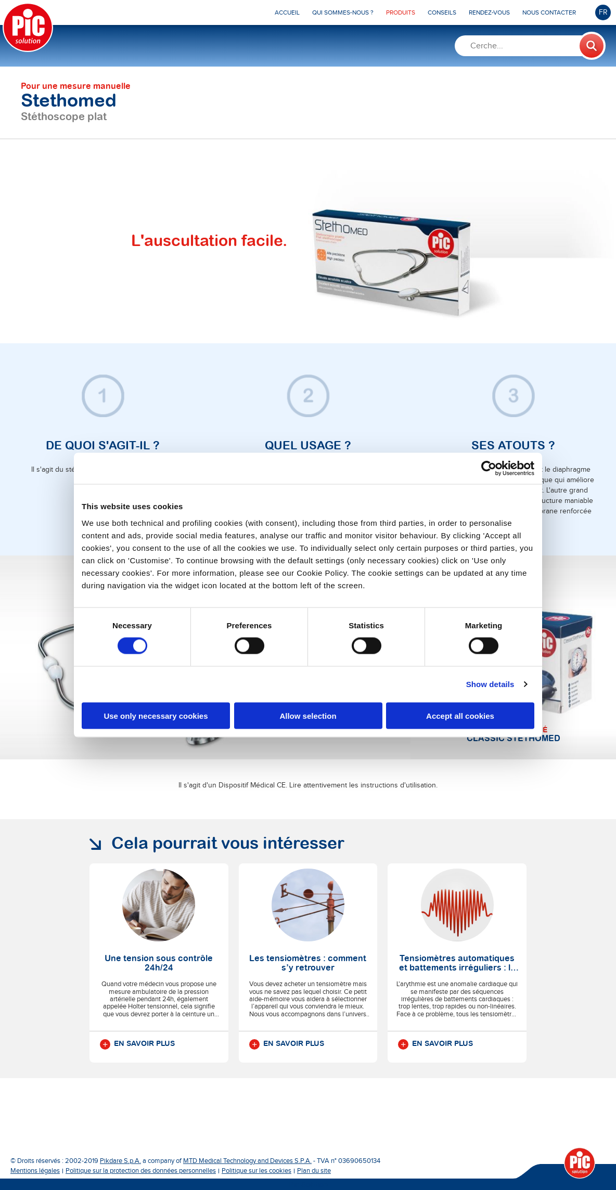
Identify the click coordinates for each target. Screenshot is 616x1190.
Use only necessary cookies (156, 715)
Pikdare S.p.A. (120, 1161)
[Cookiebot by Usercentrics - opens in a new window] (488, 468)
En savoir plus (137, 1044)
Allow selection (307, 715)
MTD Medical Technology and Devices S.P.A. (247, 1161)
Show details (490, 684)
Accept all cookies (460, 715)
